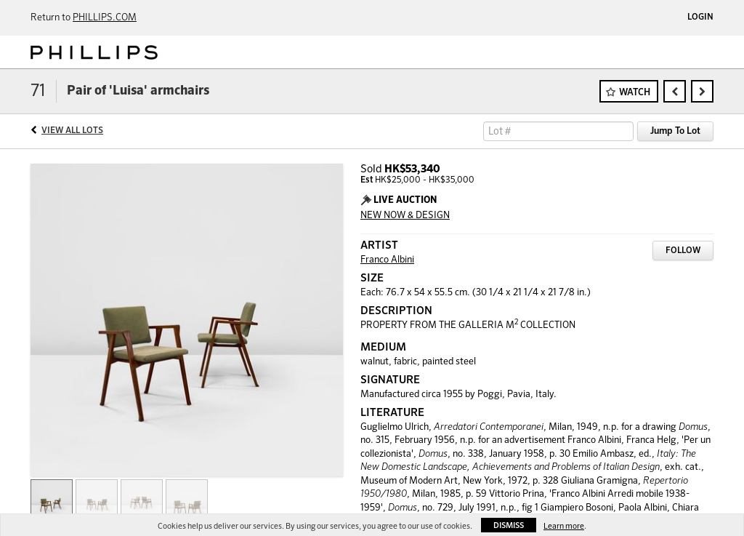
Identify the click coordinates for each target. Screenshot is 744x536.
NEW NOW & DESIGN (405, 215)
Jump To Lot (675, 131)
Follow (683, 251)
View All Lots (72, 131)
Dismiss (508, 525)
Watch (634, 92)
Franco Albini (387, 260)
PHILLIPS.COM (105, 18)
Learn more (563, 526)
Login (700, 17)
